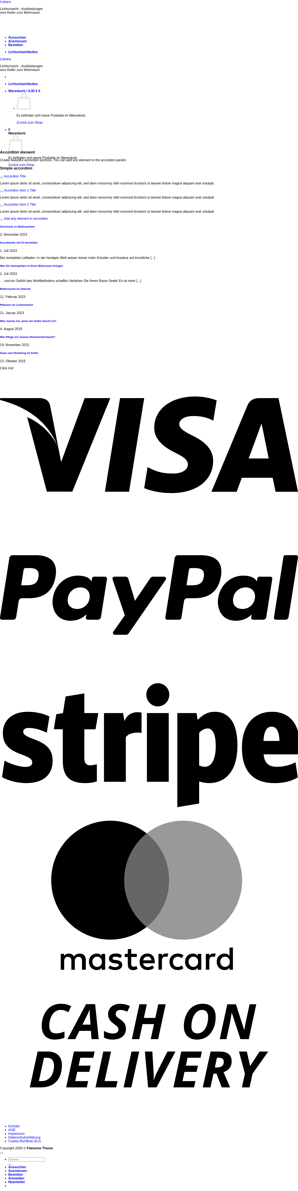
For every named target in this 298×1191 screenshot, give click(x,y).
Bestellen (15, 45)
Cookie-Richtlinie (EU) (24, 1141)
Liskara (5, 2)
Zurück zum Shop (29, 122)
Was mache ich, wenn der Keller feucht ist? (28, 321)
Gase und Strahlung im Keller (19, 353)
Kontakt (13, 1126)
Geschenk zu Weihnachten (17, 226)
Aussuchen (17, 37)
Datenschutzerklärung (24, 1137)
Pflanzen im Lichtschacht (16, 304)
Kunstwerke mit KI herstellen (19, 242)
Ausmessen (17, 41)
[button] (24, 91)
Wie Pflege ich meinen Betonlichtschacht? (27, 337)
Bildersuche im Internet (15, 288)
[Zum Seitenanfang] (1, 1153)
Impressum (16, 1133)
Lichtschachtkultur (23, 52)
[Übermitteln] (10, 1164)
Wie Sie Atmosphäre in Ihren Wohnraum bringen (31, 265)
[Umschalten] (1, 177)
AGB (11, 1130)
